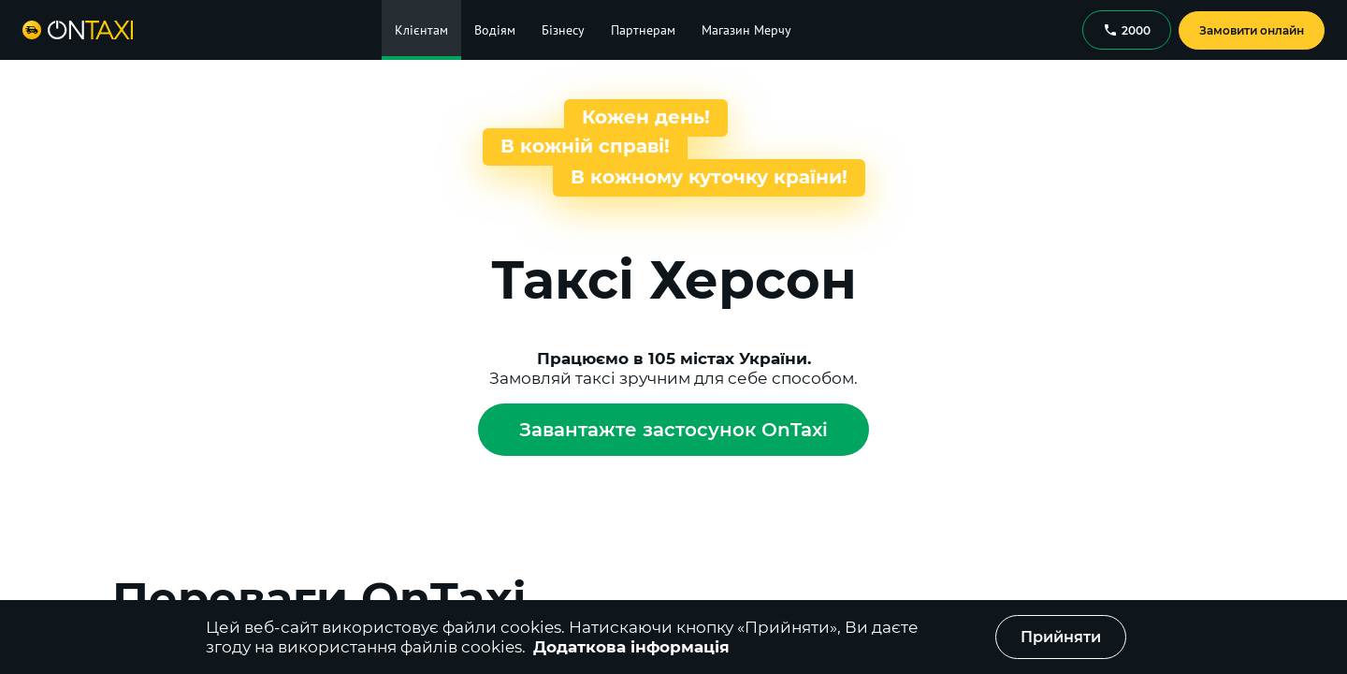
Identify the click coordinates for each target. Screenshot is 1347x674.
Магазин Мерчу (746, 30)
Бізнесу (563, 30)
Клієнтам (421, 30)
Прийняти (1061, 637)
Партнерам (643, 30)
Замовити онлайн (1251, 30)
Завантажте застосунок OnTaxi (673, 429)
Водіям (494, 30)
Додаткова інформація (631, 646)
